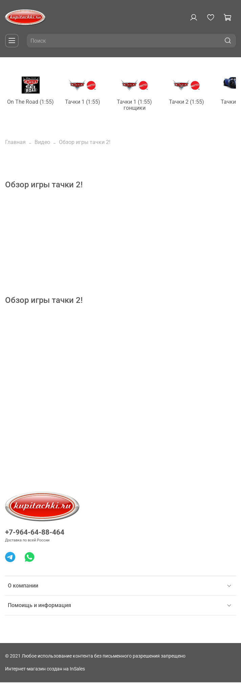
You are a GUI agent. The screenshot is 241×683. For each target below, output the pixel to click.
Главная (15, 143)
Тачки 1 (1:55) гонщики (142, 106)
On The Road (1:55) (33, 103)
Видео (42, 143)
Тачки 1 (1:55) (88, 103)
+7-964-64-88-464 (34, 533)
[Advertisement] (120, 248)
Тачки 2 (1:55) (197, 103)
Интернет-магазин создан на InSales (45, 669)
